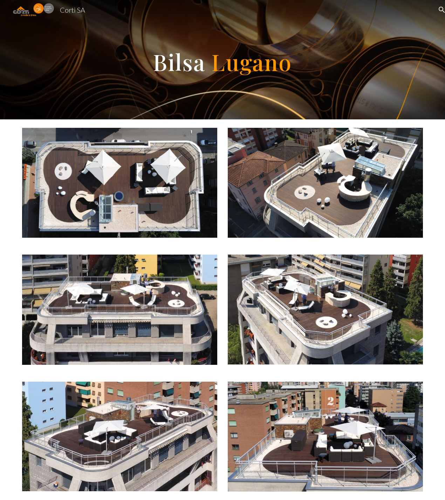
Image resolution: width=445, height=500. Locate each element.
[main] (222, 59)
